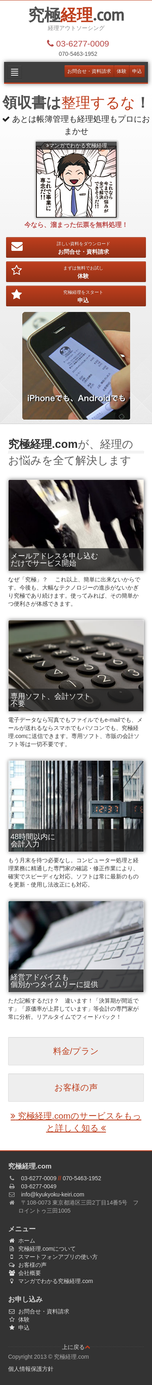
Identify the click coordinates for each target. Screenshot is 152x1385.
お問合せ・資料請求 (89, 71)
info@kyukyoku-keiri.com (52, 1194)
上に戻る (76, 1347)
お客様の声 (76, 1087)
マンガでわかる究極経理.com (53, 1281)
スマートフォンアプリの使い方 (56, 1256)
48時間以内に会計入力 (33, 840)
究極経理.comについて (45, 1248)
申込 (137, 71)
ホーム (25, 1240)
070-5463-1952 (82, 1178)
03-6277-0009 (38, 1178)
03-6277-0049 (38, 1186)
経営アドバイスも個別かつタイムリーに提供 (54, 980)
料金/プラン (76, 1051)
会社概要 (27, 1273)
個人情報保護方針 (31, 1369)
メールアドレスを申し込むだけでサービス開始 (54, 559)
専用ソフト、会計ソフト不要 (51, 700)
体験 (121, 71)
